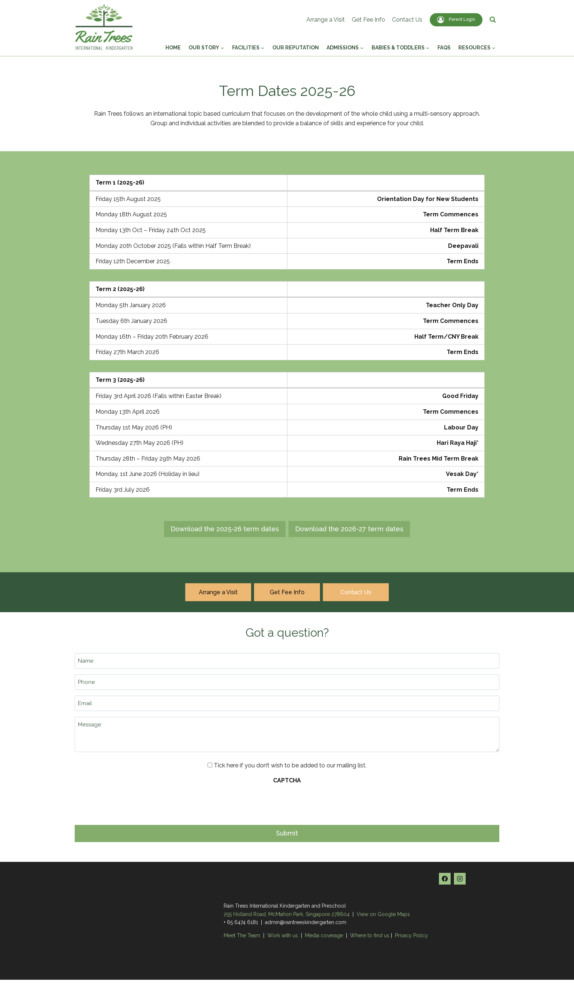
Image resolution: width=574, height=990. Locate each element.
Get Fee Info (368, 19)
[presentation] (130, 802)
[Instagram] (460, 877)
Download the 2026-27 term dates (349, 529)
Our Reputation (295, 48)
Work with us (282, 934)
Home (173, 48)
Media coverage (324, 934)
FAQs (444, 48)
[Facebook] (445, 877)
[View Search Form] (492, 19)
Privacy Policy (411, 934)
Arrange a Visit (325, 19)
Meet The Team (243, 934)
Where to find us (370, 934)
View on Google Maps (383, 913)
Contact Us (407, 19)
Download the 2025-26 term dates (225, 529)
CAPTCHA (287, 780)
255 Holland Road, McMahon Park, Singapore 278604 (287, 913)
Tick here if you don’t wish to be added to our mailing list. (290, 765)
